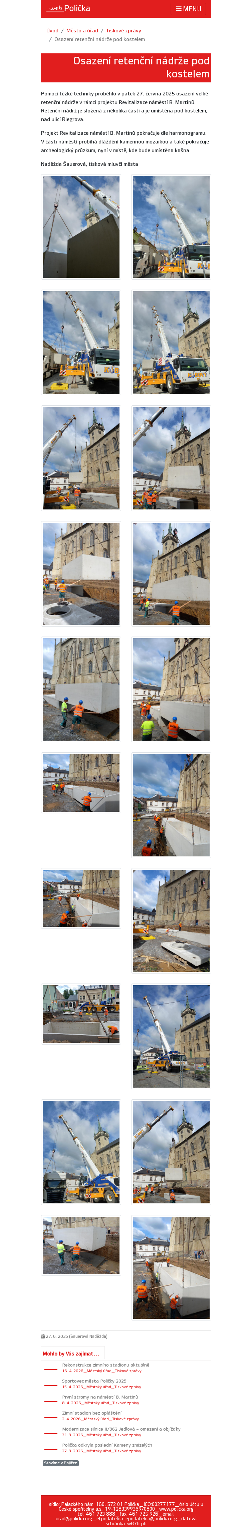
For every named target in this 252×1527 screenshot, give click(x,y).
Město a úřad (82, 31)
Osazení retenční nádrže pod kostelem (99, 39)
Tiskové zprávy (123, 31)
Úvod (52, 31)
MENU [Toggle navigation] (188, 8)
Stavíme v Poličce (60, 1463)
